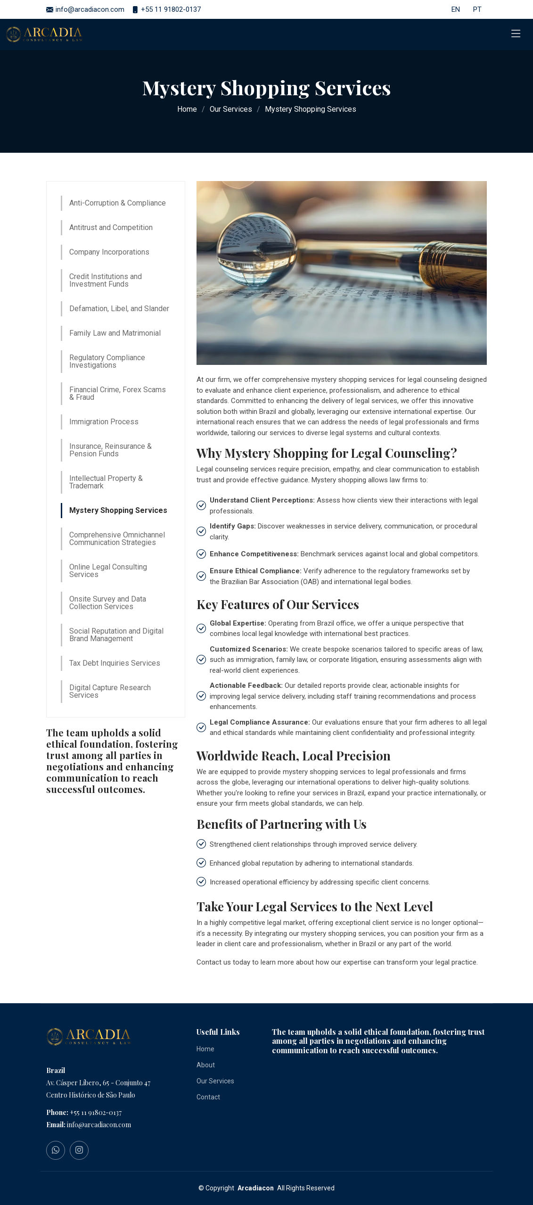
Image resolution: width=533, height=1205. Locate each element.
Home (187, 109)
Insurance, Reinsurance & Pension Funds (110, 450)
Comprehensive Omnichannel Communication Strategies (117, 538)
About (206, 1065)
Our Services (231, 109)
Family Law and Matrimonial (115, 333)
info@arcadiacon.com (99, 1124)
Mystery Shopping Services (118, 510)
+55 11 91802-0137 (96, 1112)
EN (455, 10)
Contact (208, 1097)
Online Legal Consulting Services (108, 570)
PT (477, 10)
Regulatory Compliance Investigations (107, 361)
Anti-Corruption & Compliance (117, 202)
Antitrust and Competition (111, 227)
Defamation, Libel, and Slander (119, 308)
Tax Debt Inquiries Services (114, 663)
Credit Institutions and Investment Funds (105, 280)
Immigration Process (104, 421)
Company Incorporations (109, 252)
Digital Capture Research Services (110, 691)
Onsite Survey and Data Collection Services (107, 602)
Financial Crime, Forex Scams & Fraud (117, 393)
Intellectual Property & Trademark (106, 482)
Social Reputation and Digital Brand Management (116, 635)
